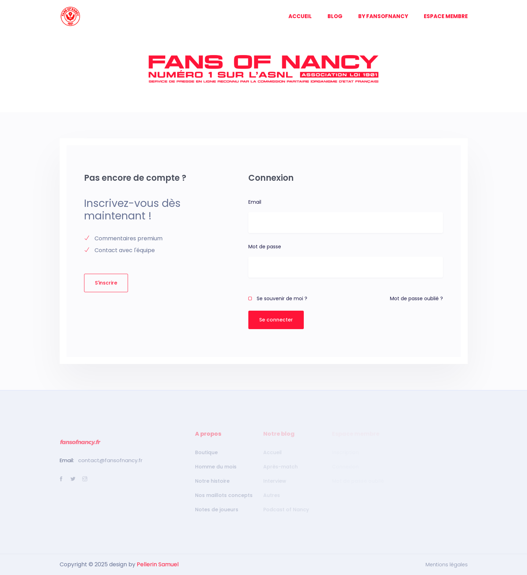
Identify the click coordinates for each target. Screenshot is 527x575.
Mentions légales (447, 564)
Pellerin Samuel (158, 564)
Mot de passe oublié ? (416, 298)
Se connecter (276, 319)
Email (254, 202)
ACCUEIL (300, 16)
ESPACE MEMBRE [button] (446, 16)
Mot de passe (264, 246)
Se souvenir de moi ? (277, 298)
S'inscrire (106, 282)
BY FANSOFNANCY (383, 16)
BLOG (335, 16)
